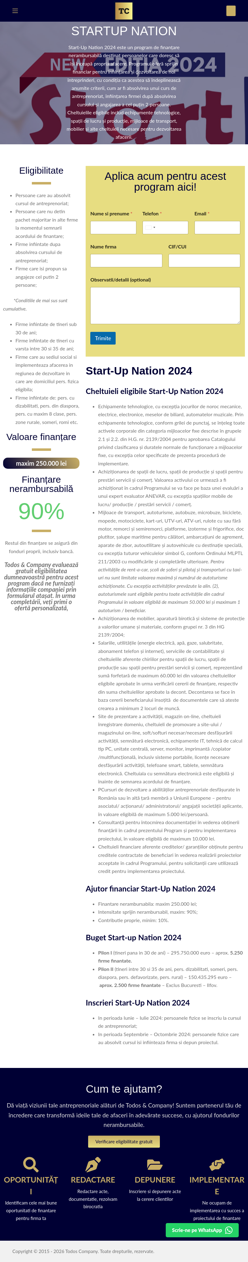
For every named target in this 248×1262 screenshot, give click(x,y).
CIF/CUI (177, 246)
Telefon (152, 213)
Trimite (103, 338)
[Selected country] (150, 227)
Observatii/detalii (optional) (120, 279)
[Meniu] (15, 11)
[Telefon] (165, 227)
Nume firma (103, 246)
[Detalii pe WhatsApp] (202, 1230)
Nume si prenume (111, 213)
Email (202, 213)
